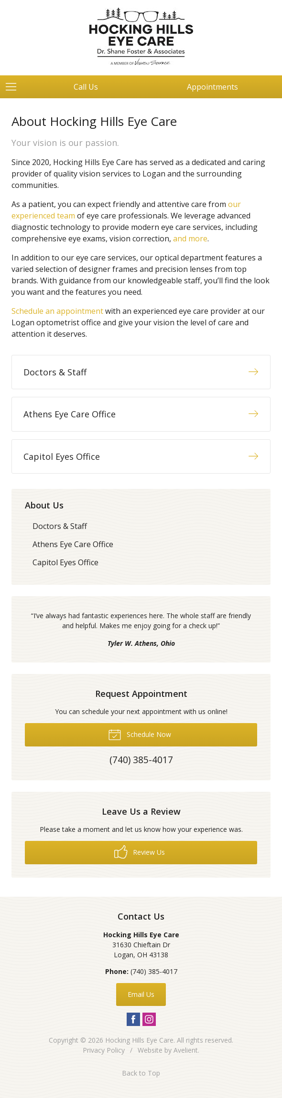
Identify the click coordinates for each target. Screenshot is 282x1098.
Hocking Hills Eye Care (139, 1040)
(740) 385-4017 (153, 971)
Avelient (186, 1050)
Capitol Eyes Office (65, 562)
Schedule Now (139, 734)
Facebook (133, 1019)
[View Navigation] (14, 86)
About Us (44, 505)
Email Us (141, 994)
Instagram (149, 1019)
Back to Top (141, 1072)
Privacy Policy (104, 1050)
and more (190, 238)
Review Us (139, 852)
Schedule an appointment (57, 311)
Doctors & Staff (60, 526)
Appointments (212, 87)
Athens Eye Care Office (73, 544)
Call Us (86, 87)
